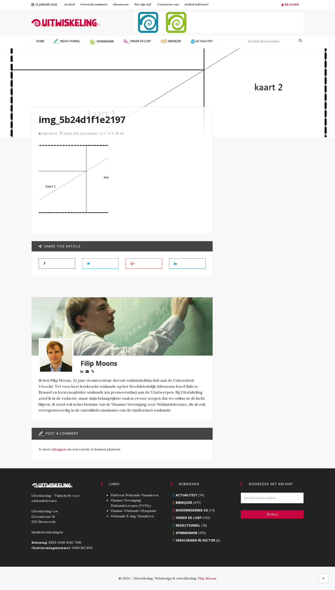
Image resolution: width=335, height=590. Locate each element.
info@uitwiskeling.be (47, 532)
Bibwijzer (184, 502)
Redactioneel (188, 525)
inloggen (59, 449)
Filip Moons (48, 133)
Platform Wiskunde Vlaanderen (134, 495)
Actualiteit (186, 495)
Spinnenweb (186, 533)
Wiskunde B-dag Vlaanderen (132, 516)
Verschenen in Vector (195, 540)
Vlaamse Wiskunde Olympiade (133, 511)
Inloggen (290, 5)
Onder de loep (188, 517)
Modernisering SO (192, 510)
